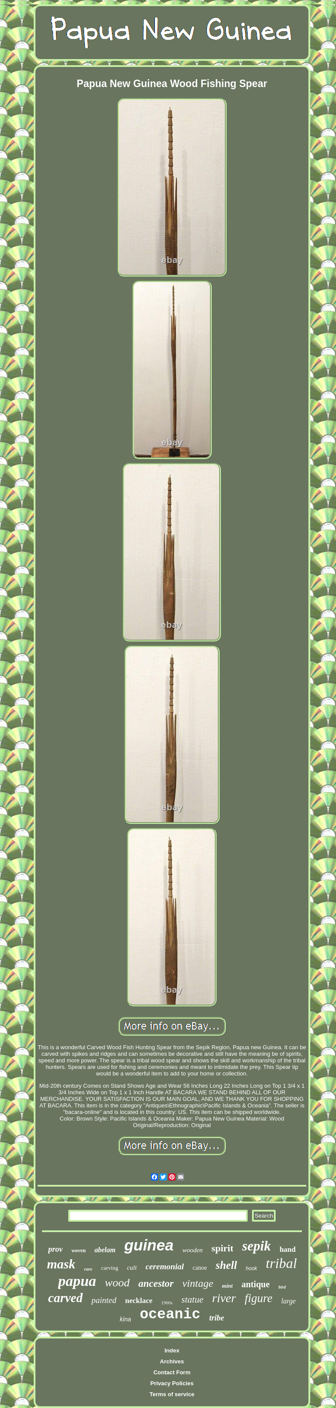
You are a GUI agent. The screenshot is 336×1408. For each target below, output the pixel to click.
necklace (138, 1300)
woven (78, 1250)
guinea (149, 1245)
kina (125, 1319)
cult (132, 1267)
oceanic (170, 1314)
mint (227, 1285)
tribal (281, 1263)
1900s (166, 1302)
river (224, 1298)
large (288, 1301)
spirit (222, 1248)
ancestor (156, 1283)
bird (282, 1287)
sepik (256, 1246)
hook (251, 1268)
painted (103, 1300)
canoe (199, 1267)
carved (65, 1298)
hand (288, 1249)
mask (61, 1264)
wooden (192, 1250)
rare (88, 1268)
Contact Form (172, 1372)
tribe (216, 1317)
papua (77, 1281)
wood (117, 1282)
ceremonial (165, 1266)
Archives (172, 1361)
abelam (105, 1250)
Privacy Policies (171, 1383)
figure (259, 1298)
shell (226, 1265)
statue (192, 1299)
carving (109, 1267)
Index (171, 1350)
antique (256, 1284)
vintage (198, 1283)
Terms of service (172, 1394)
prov (55, 1249)
